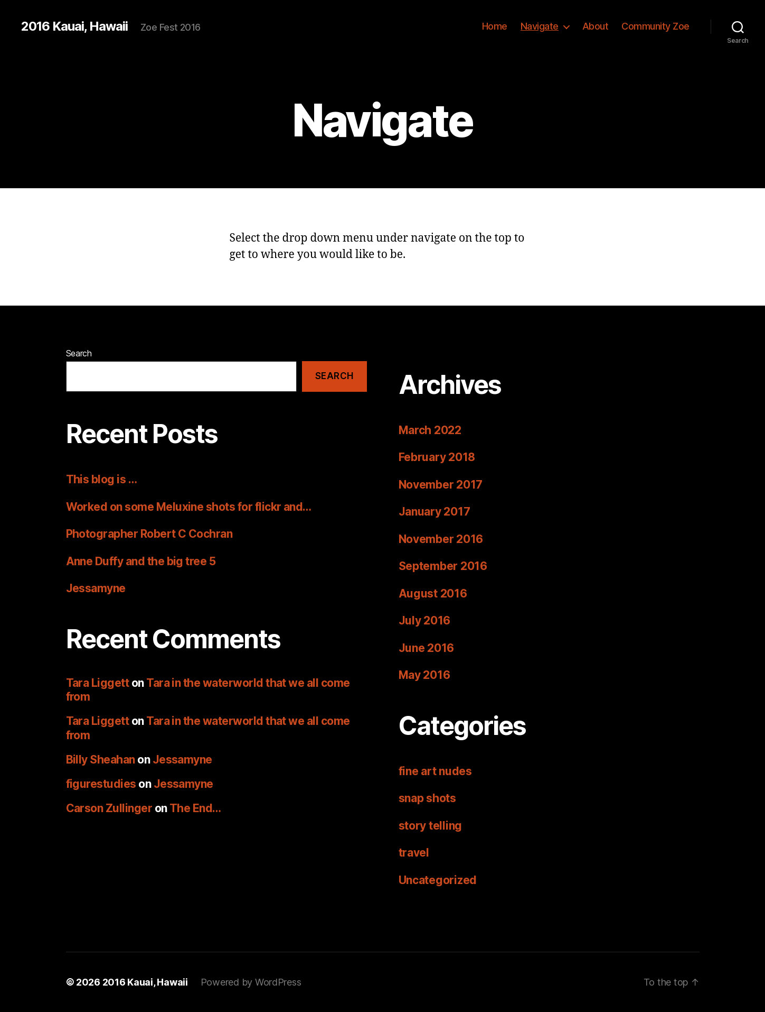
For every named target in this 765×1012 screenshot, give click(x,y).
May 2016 (424, 675)
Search (79, 353)
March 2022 (430, 430)
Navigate (540, 26)
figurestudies (101, 783)
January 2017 (434, 511)
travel (414, 852)
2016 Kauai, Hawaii (74, 26)
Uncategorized (438, 880)
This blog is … (101, 479)
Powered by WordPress (251, 982)
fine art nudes (435, 771)
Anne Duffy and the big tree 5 (141, 561)
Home (494, 26)
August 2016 (433, 593)
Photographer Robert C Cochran (149, 533)
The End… (195, 808)
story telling (430, 825)
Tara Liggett (97, 682)
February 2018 (437, 457)
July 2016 (425, 620)
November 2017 (441, 484)
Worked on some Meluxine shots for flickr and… (188, 506)
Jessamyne (96, 588)
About (595, 26)
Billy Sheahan (100, 759)
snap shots (427, 798)
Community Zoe (655, 26)
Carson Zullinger (109, 808)
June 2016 (427, 648)
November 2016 (441, 539)
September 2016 (443, 566)
